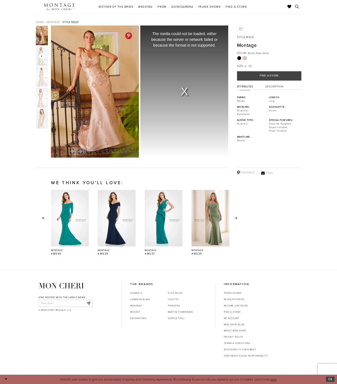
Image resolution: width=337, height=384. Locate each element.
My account (231, 318)
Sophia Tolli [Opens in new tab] (176, 318)
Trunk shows (233, 293)
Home (40, 22)
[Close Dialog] (5, 379)
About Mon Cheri (235, 330)
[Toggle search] (297, 7)
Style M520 (70, 22)
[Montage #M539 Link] (117, 223)
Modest (135, 312)
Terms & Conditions (237, 343)
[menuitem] (116, 7)
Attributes (245, 87)
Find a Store (269, 76)
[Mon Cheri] (61, 286)
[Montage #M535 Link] (210, 223)
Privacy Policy (233, 337)
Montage (53, 22)
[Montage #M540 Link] (70, 223)
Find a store (232, 312)
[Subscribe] (88, 303)
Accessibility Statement (240, 349)
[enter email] (65, 303)
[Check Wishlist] (289, 7)
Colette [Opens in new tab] (173, 299)
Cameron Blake (140, 299)
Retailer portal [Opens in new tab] (234, 299)
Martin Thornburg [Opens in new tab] (180, 312)
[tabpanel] (94, 91)
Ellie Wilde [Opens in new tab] (175, 293)
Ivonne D (136, 293)
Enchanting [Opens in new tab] (138, 318)
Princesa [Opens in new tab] (174, 305)
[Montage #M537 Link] (163, 223)
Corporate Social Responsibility (246, 355)
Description (274, 87)
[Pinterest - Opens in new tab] (128, 35)
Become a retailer (236, 305)
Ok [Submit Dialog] (330, 379)
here (274, 379)
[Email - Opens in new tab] (267, 172)
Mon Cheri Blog (234, 324)
